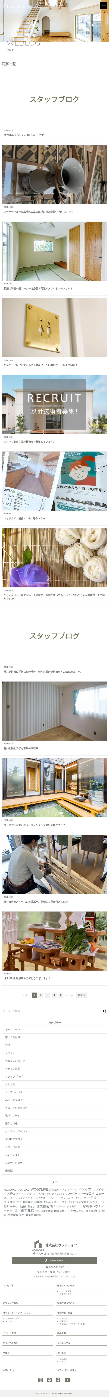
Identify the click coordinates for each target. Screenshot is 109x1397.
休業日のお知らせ (15, 1060)
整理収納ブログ (14, 1139)
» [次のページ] (72, 995)
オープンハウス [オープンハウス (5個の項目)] (24, 1193)
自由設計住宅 (65, 1294)
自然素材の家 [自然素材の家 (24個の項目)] (76, 1210)
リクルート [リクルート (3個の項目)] (52, 1198)
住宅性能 (63, 1321)
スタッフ (63, 1361)
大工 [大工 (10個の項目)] (64, 1202)
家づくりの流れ (10, 1303)
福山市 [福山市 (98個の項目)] (77, 1206)
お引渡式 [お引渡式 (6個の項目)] (53, 1189)
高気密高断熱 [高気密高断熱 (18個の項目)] (34, 1214)
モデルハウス (63, 1343)
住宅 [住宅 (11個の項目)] (18, 1202)
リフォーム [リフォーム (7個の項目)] (64, 1198)
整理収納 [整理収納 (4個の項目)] (14, 1206)
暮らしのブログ (14, 1099)
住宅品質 (63, 1318)
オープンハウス (14, 1092)
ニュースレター (14, 1162)
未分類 (9, 1170)
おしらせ (10, 1084)
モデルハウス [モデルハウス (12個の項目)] (37, 1198)
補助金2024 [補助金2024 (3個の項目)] (91, 1211)
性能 (7, 1045)
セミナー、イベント (16, 1131)
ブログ (6, 1353)
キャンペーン (12, 1029)
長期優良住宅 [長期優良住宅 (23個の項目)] (15, 1214)
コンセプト (8, 1285)
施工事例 (61, 1333)
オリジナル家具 (10, 1343)
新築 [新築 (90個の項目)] (23, 1206)
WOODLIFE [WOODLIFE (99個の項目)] (39, 1189)
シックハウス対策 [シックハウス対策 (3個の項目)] (42, 1194)
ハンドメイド (12, 1154)
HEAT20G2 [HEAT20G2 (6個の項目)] (23, 1189)
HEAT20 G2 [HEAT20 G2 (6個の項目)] (10, 1189)
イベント (10, 1053)
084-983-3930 (56, 1260)
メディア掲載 (12, 1068)
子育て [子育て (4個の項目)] (71, 1202)
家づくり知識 (12, 1037)
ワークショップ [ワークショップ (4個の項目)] (78, 1198)
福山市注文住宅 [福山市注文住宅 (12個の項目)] (44, 1211)
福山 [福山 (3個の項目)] (69, 1206)
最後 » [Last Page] (81, 995)
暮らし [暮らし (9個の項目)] (31, 1206)
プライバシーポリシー (67, 1370)
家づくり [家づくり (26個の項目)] (95, 1201)
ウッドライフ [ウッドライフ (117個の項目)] (81, 1189)
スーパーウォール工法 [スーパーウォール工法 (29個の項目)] (80, 1193)
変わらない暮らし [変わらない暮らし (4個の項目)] (52, 1202)
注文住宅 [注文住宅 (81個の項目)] (42, 1206)
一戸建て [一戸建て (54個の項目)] (93, 1198)
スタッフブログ (14, 1076)
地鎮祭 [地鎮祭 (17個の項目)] (38, 1201)
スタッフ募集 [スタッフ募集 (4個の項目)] (58, 1194)
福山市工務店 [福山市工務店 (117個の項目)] (24, 1211)
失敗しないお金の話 (16, 1107)
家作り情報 (11, 1123)
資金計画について (65, 1303)
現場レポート (12, 1115)
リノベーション (12, 1318)
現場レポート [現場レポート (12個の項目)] (57, 1206)
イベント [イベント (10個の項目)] (65, 1189)
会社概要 (63, 1359)
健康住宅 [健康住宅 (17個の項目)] (28, 1201)
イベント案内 (9, 1333)
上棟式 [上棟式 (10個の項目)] (11, 1202)
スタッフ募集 (12, 1147)
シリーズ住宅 (65, 1291)
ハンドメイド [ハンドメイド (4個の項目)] (22, 1198)
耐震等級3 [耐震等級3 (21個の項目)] (60, 1210)
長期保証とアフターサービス (72, 1324)
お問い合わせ (9, 1370)
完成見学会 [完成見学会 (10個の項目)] (82, 1202)
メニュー (9, 1321)
